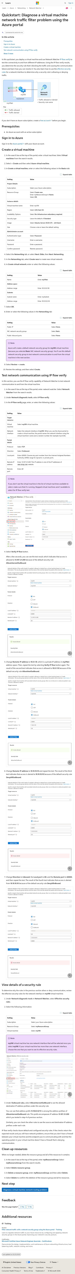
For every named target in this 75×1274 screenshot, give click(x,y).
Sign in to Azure (9, 44)
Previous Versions (20, 1267)
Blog (30, 1267)
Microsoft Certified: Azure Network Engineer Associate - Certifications (27, 1241)
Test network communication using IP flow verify (20, 50)
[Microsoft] (37, 3)
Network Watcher (35, 8)
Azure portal (17, 143)
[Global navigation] (2, 3)
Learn (4, 8)
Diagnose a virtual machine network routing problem (25, 1190)
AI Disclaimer (6, 1267)
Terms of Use (28, 1271)
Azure (12, 8)
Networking (22, 8)
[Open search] (65, 3)
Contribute (40, 1267)
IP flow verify (65, 59)
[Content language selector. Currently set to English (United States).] (12, 1262)
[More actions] (71, 8)
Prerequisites (8, 41)
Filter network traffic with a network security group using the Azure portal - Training (32, 1230)
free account (45, 120)
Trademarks (40, 1271)
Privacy (48, 1267)
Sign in (70, 3)
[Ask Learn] (67, 8)
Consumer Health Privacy (10, 1271)
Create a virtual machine (12, 47)
